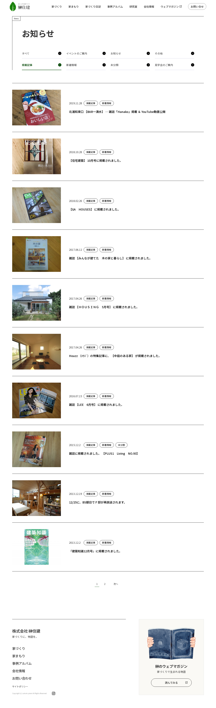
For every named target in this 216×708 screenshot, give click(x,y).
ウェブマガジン (170, 6)
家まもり (73, 6)
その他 (159, 53)
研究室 (133, 6)
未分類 (114, 65)
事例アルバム (115, 6)
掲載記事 (27, 65)
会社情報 (149, 6)
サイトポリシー (20, 686)
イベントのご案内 (76, 53)
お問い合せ (197, 6)
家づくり (56, 6)
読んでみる (171, 682)
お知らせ (116, 53)
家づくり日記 (93, 6)
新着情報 (71, 65)
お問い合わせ (22, 678)
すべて (25, 53)
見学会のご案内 (164, 65)
